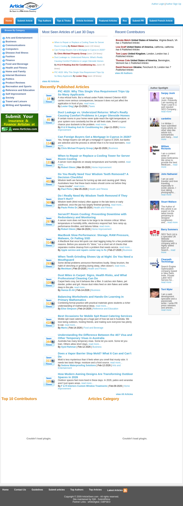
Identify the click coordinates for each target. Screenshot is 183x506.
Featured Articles (108, 20)
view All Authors (123, 73)
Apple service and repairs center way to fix (83, 250)
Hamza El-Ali (68, 290)
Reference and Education (20, 90)
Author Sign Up (173, 4)
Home (9, 20)
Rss (125, 20)
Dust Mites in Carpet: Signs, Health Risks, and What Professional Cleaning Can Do (92, 276)
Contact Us (20, 489)
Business (11, 41)
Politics (10, 79)
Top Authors (44, 20)
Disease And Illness (17, 52)
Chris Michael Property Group (77, 148)
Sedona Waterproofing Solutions (78, 365)
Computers (12, 49)
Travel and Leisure (16, 101)
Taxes (92, 106)
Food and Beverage (17, 64)
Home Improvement (101, 167)
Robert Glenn (68, 167)
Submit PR (138, 20)
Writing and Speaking (18, 105)
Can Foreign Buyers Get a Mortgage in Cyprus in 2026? (79, 50)
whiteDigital (93, 502)
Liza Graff (121, 47)
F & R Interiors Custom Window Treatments (84, 386)
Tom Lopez (121, 53)
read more (166, 111)
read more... (90, 103)
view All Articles (50, 81)
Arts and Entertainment (19, 37)
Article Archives (84, 20)
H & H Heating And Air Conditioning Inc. (82, 127)
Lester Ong (67, 106)
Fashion (10, 56)
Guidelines (37, 489)
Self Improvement (16, 93)
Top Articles (95, 489)
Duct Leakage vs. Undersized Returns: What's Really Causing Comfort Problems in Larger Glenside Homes (94, 114)
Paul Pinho (67, 189)
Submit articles (57, 489)
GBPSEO (106, 502)
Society (10, 97)
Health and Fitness (16, 67)
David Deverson (124, 67)
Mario (64, 327)
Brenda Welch (123, 40)
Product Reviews (15, 82)
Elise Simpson (68, 308)
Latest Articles (117, 490)
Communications (15, 45)
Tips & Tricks (64, 20)
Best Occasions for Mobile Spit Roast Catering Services (95, 315)
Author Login (157, 4)
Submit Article (24, 20)
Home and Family (16, 71)
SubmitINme (104, 499)
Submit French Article (161, 20)
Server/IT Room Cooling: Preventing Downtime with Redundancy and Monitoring (92, 215)
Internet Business (16, 75)
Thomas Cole (123, 60)
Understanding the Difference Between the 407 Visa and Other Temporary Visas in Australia (95, 336)
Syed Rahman (68, 347)
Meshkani (66, 268)
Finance (10, 60)
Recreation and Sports (19, 86)
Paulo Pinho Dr (69, 207)
